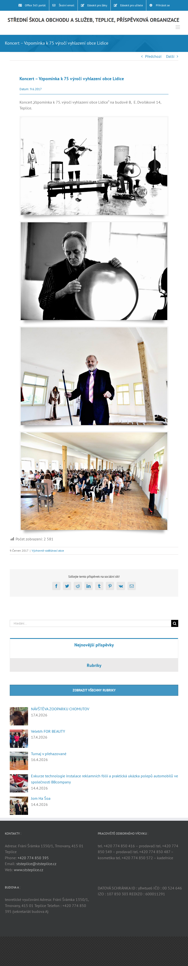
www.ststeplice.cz (28, 869)
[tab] (94, 644)
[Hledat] (174, 623)
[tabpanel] (94, 654)
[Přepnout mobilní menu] (178, 27)
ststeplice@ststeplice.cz (36, 863)
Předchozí (153, 56)
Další (170, 56)
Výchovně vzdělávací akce (48, 550)
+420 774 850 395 (33, 857)
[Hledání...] (90, 623)
